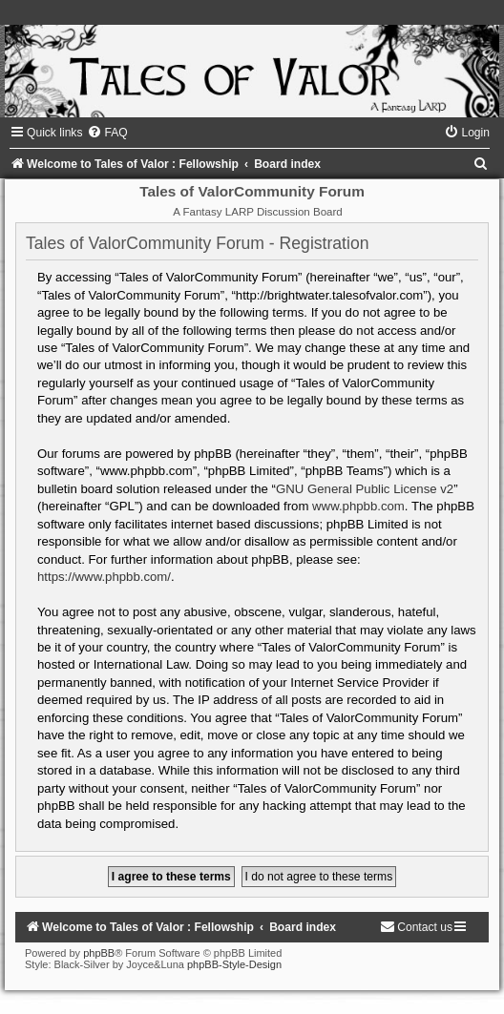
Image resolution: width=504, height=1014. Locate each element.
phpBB (99, 953)
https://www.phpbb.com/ (104, 576)
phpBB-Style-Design (234, 964)
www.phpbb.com (358, 506)
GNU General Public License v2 (364, 489)
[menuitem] (107, 132)
